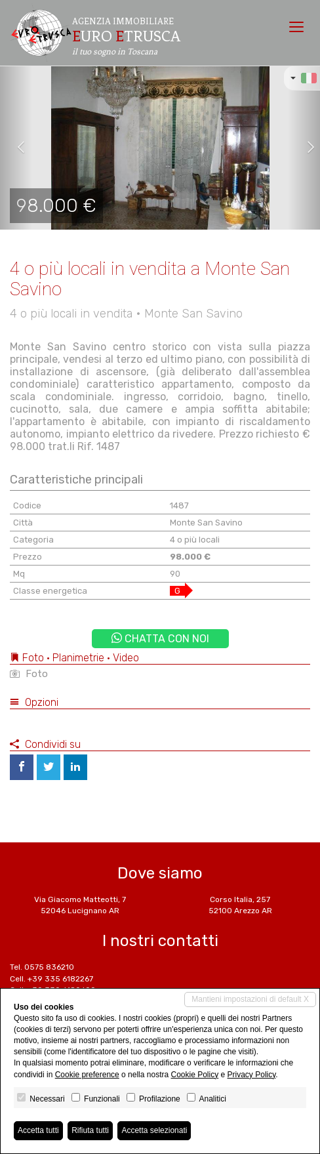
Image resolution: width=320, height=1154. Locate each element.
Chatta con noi (160, 638)
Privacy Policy (252, 1074)
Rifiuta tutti (90, 1130)
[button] (16, 148)
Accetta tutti (38, 1130)
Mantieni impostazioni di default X (250, 999)
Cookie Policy (194, 1074)
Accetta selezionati (154, 1130)
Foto (29, 674)
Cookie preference (87, 1074)
